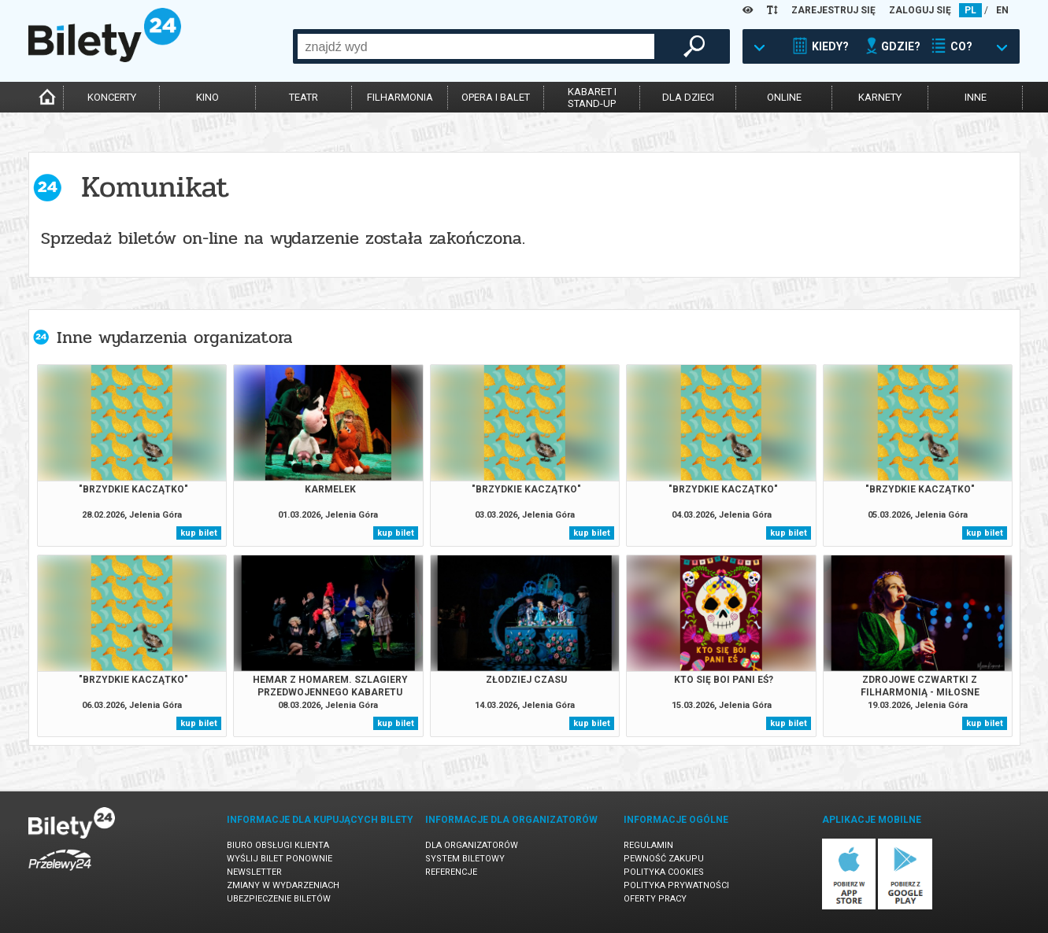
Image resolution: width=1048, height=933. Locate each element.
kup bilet (198, 533)
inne (976, 97)
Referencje (451, 872)
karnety (880, 97)
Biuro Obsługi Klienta (278, 845)
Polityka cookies (664, 872)
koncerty (111, 97)
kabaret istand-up (592, 97)
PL (970, 10)
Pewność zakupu (664, 859)
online (784, 97)
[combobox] (476, 46)
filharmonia (400, 97)
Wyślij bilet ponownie (279, 859)
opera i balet (495, 97)
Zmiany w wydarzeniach (283, 885)
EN (1002, 10)
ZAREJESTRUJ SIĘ (833, 10)
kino (207, 97)
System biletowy (465, 859)
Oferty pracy (655, 899)
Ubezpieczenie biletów (279, 899)
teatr (303, 97)
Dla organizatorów (471, 845)
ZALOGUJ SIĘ (920, 10)
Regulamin (648, 845)
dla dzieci (688, 97)
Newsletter (254, 872)
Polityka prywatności (676, 885)
